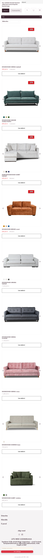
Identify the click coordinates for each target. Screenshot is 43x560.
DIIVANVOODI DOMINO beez (11, 444)
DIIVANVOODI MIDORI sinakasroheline (9, 121)
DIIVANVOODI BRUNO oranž (11, 229)
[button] (40, 46)
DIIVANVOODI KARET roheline (11, 498)
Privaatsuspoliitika (16, 10)
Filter (21, 17)
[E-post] (17, 548)
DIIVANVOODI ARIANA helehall (9, 283)
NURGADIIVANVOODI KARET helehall (11, 175)
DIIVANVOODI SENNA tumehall (9, 337)
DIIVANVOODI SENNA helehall (11, 67)
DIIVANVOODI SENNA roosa (10, 391)
